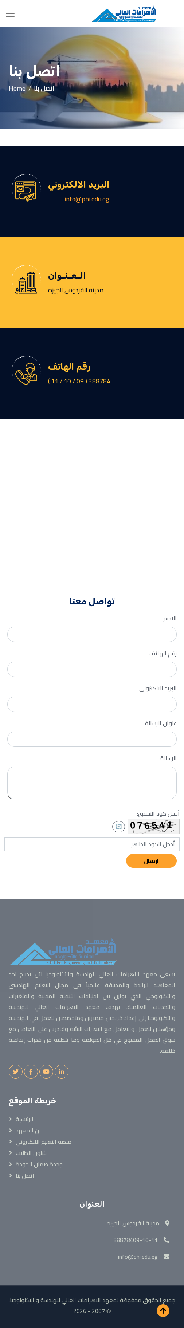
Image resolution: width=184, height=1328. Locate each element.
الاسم (170, 618)
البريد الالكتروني (158, 688)
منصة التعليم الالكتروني (43, 1141)
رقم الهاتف (163, 653)
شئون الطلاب (31, 1153)
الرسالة (168, 758)
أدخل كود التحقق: (158, 813)
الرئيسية (25, 1119)
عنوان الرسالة (161, 723)
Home (17, 88)
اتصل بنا (25, 1175)
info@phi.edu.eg (86, 199)
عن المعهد (29, 1130)
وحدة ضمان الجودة (39, 1164)
